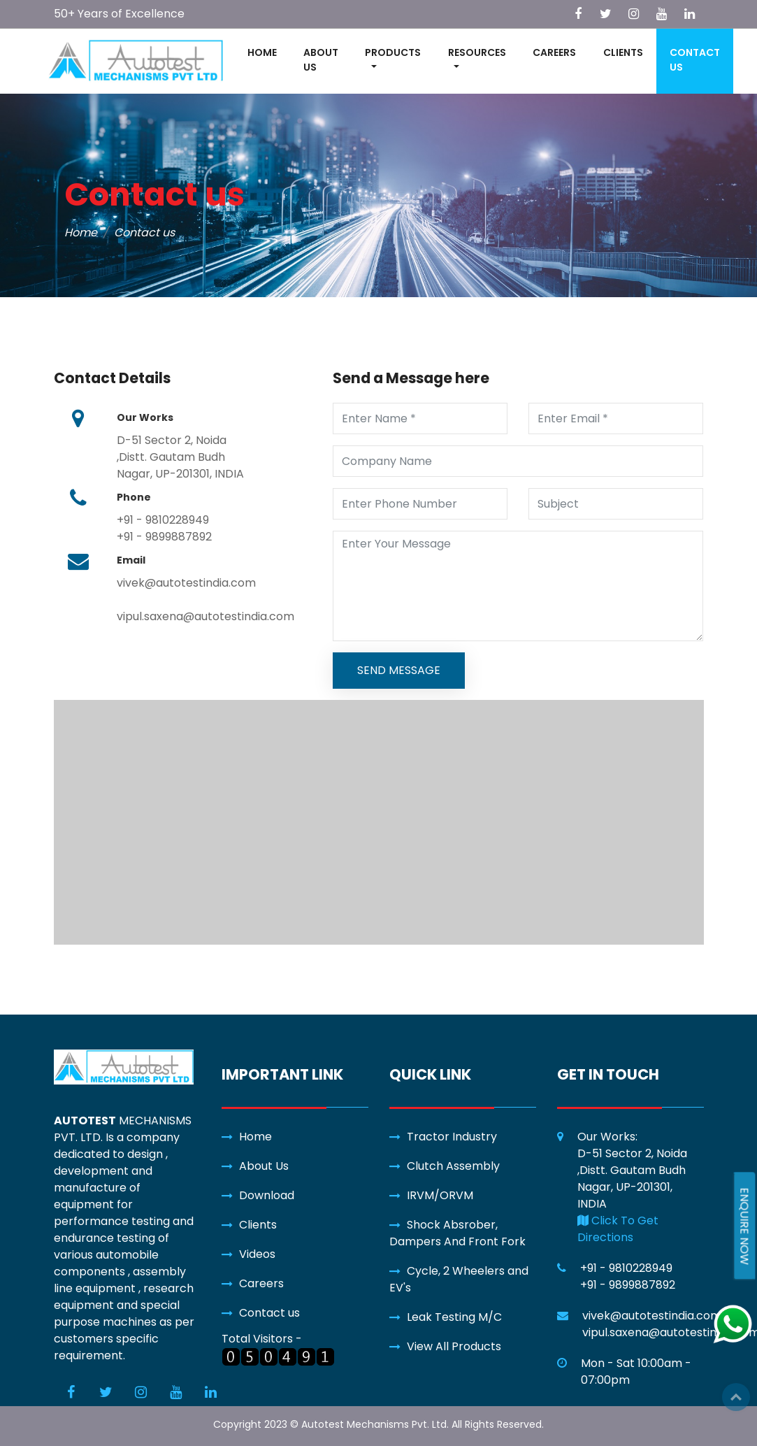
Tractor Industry (452, 1137)
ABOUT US (320, 59)
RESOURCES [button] (477, 52)
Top (736, 1397)
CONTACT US (695, 59)
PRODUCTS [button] (393, 52)
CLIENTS (623, 52)
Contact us (269, 1313)
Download (266, 1195)
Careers (261, 1283)
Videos (257, 1254)
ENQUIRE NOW (744, 1226)
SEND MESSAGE (398, 670)
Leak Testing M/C (454, 1317)
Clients (258, 1225)
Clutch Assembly (453, 1166)
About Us (264, 1166)
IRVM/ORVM (440, 1195)
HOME (262, 52)
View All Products (454, 1346)
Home (80, 232)
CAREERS (554, 52)
